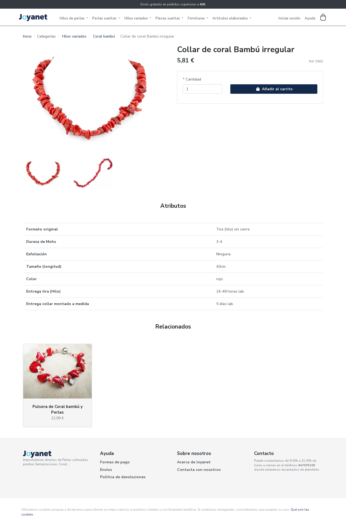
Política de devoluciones (122, 477)
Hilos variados (136, 18)
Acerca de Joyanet (194, 462)
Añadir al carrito (274, 89)
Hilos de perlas (72, 18)
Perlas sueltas (104, 18)
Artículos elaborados (230, 18)
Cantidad (193, 79)
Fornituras (197, 18)
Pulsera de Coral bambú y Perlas (57, 409)
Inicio (27, 36)
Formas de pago (115, 462)
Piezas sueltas (168, 18)
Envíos (106, 469)
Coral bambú (104, 36)
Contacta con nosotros (199, 469)
